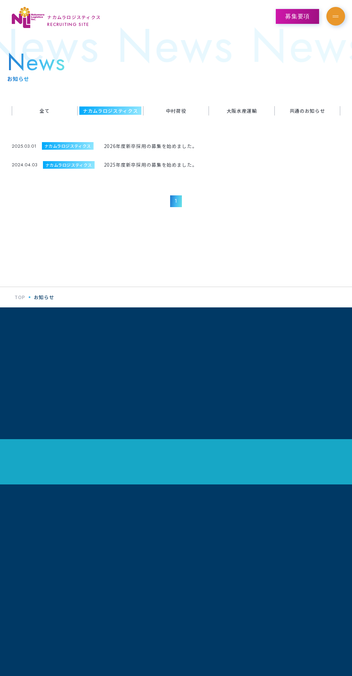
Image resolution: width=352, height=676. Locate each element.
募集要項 (297, 16)
